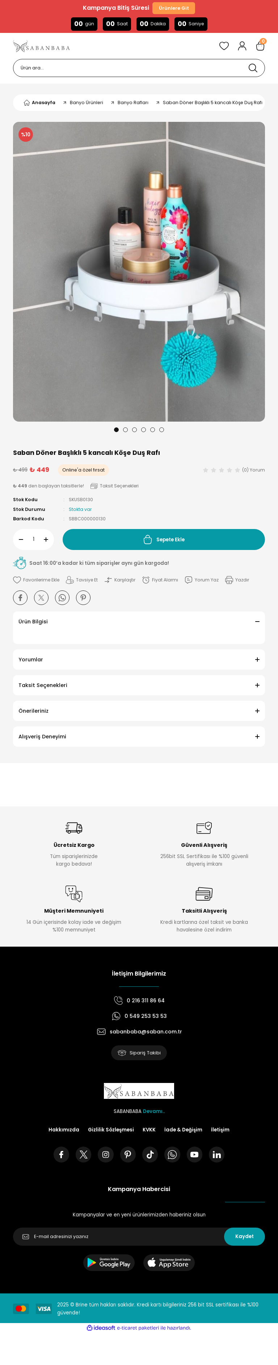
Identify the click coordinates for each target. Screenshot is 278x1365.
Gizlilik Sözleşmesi (111, 1130)
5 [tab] (152, 430)
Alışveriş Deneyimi (42, 737)
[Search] (139, 68)
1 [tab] (116, 430)
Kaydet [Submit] (244, 1237)
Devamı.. (154, 1111)
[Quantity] (33, 539)
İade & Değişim (183, 1130)
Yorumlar (30, 660)
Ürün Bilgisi (33, 622)
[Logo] (41, 46)
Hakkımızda (64, 1130)
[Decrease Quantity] (18, 539)
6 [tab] (161, 430)
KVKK (149, 1130)
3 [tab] (134, 430)
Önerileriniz (33, 711)
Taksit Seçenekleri (42, 685)
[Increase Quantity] (49, 539)
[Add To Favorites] (37, 580)
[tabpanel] (139, 272)
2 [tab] (125, 430)
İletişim (220, 1130)
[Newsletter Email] (139, 1237)
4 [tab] (143, 430)
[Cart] (260, 46)
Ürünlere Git (174, 8)
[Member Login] (242, 46)
